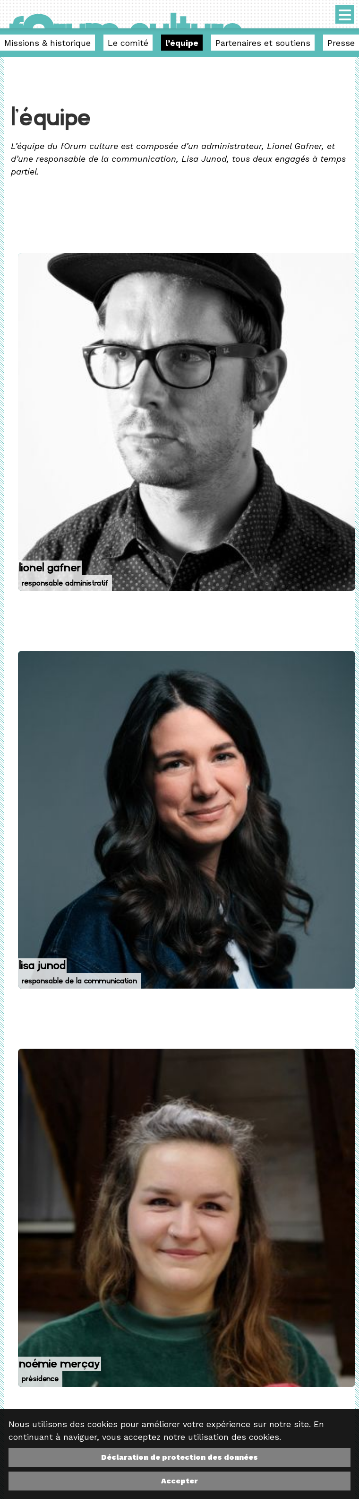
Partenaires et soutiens (262, 43)
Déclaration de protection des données (179, 1457)
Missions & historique (47, 43)
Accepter (179, 1480)
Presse (341, 43)
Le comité (128, 43)
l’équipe (181, 43)
